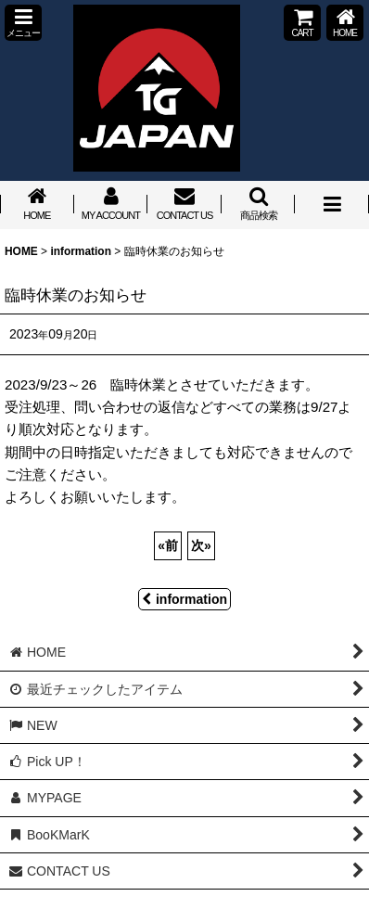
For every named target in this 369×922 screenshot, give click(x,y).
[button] (23, 23)
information (184, 599)
